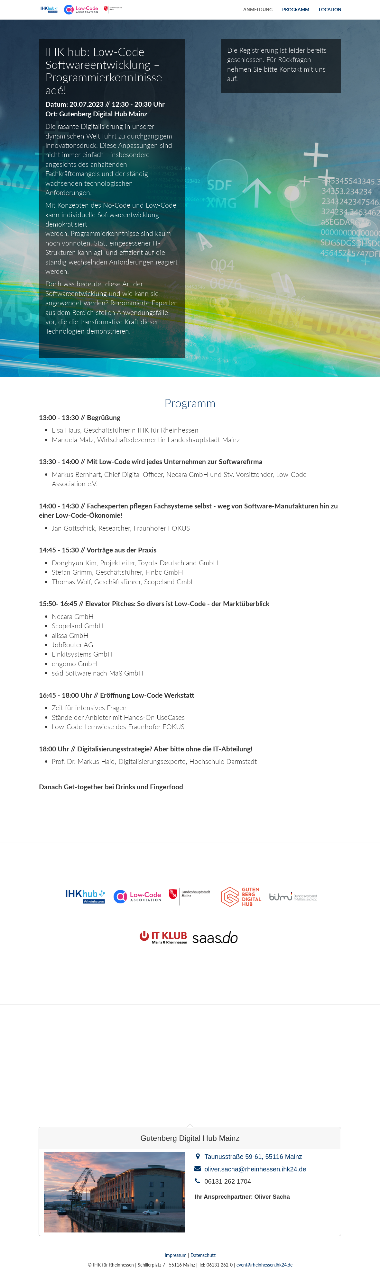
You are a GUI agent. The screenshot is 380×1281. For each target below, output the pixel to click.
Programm (295, 9)
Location (330, 9)
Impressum (176, 1255)
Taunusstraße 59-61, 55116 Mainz (253, 1156)
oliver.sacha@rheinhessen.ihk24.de (255, 1169)
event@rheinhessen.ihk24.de (264, 1265)
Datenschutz (203, 1255)
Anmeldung (258, 9)
